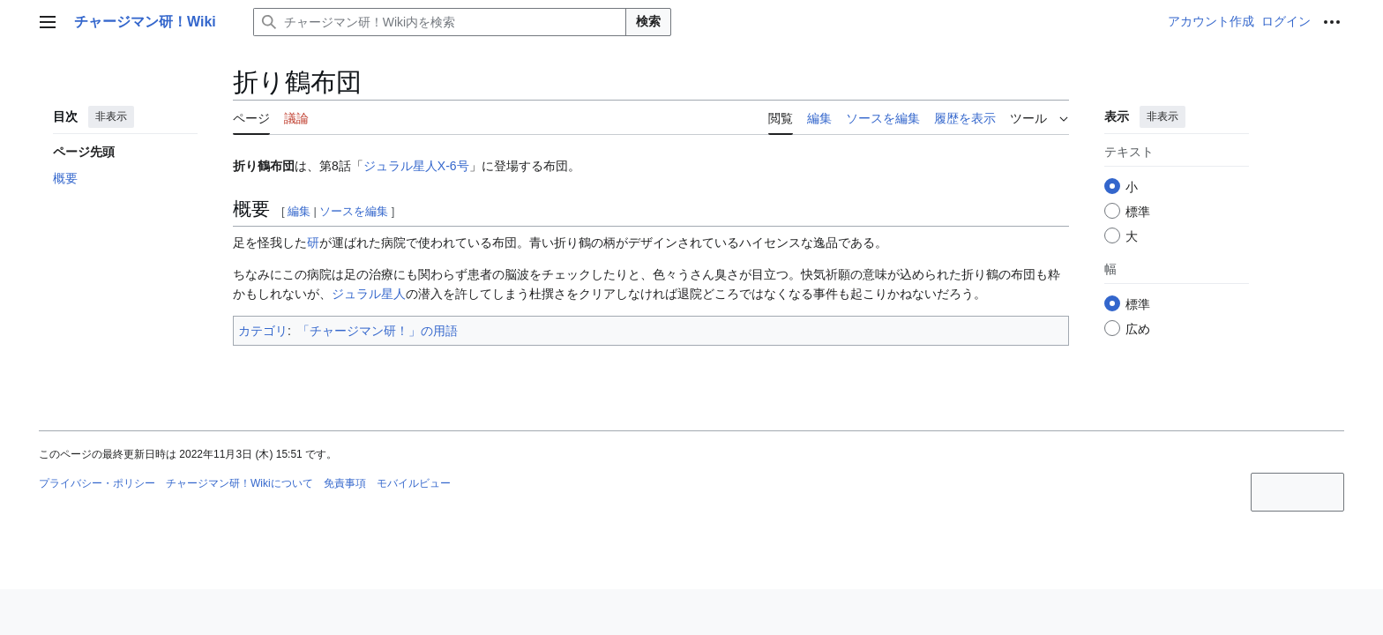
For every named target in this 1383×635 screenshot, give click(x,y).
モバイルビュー (414, 483)
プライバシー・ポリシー (97, 483)
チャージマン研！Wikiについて (239, 483)
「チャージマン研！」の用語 (377, 331)
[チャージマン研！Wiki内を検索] (439, 22)
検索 (648, 21)
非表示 (111, 116)
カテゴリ (263, 331)
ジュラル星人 (369, 294)
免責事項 (345, 483)
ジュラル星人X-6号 (416, 166)
